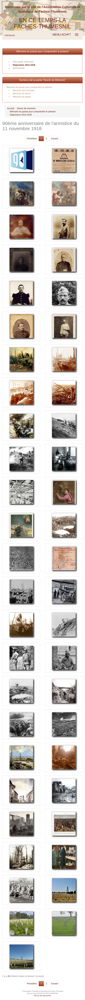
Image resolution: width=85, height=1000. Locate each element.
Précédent (32, 138)
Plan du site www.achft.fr (42, 996)
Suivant (54, 138)
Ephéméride (19, 68)
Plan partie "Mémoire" (23, 62)
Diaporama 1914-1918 (24, 65)
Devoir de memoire (26, 108)
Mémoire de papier (22, 96)
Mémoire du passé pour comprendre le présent (42, 51)
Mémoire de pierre (22, 93)
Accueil (10, 108)
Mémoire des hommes (24, 90)
